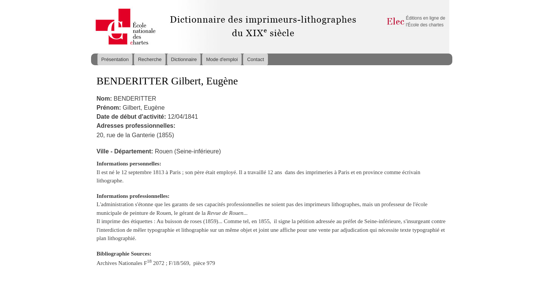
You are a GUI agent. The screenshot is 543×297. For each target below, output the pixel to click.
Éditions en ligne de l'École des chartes (426, 21)
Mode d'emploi (222, 59)
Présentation (115, 59)
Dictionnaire (184, 59)
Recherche (150, 59)
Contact (255, 59)
